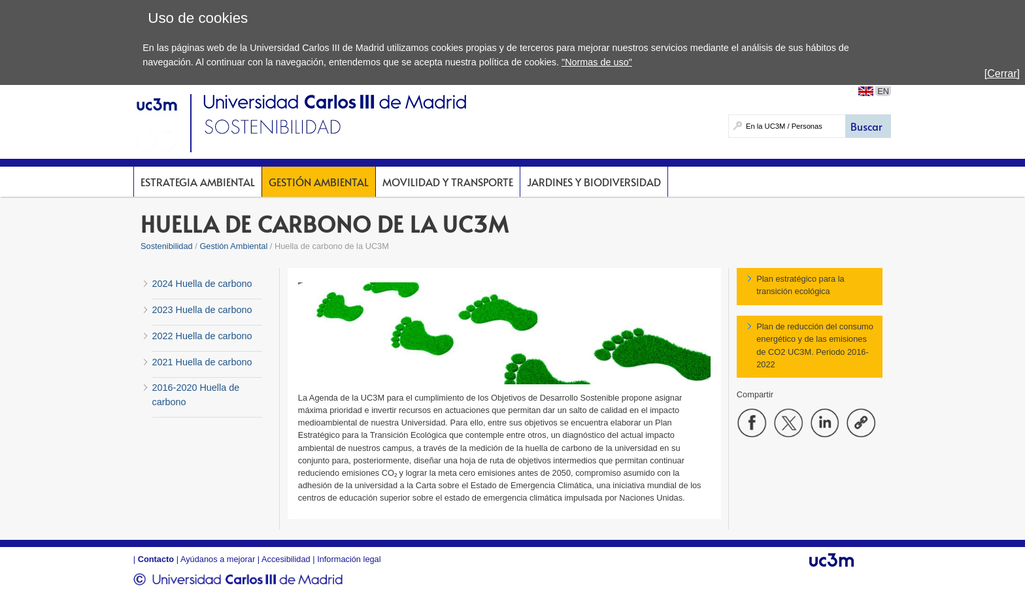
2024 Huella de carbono (202, 283)
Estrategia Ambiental (198, 181)
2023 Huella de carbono (202, 310)
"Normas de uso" (597, 62)
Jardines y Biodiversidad (594, 181)
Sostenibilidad (167, 246)
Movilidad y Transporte (447, 181)
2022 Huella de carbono (202, 336)
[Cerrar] (1002, 73)
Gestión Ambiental (319, 181)
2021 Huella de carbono (202, 362)
